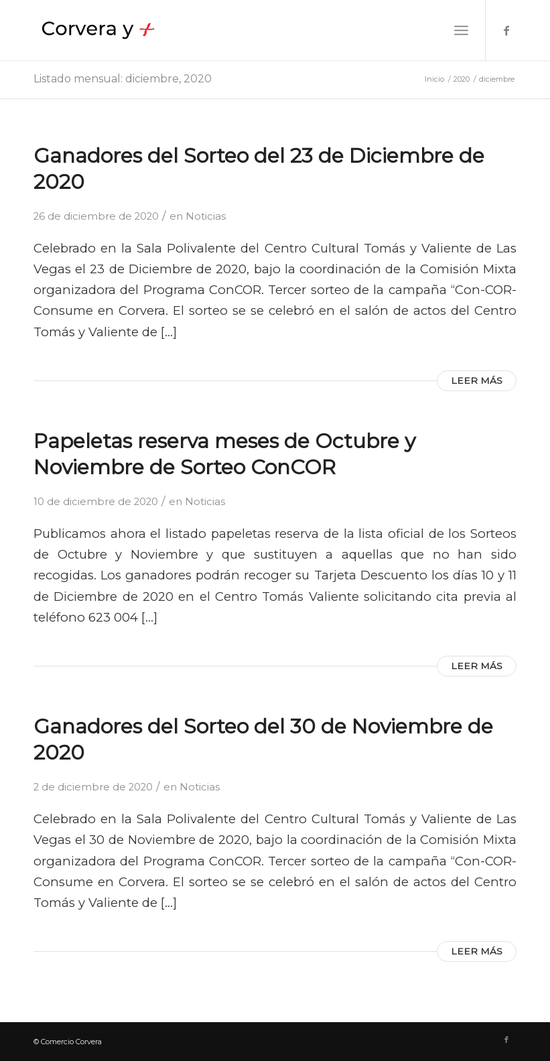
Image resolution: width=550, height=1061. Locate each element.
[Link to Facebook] (506, 30)
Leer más (476, 380)
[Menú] (461, 30)
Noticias (206, 216)
